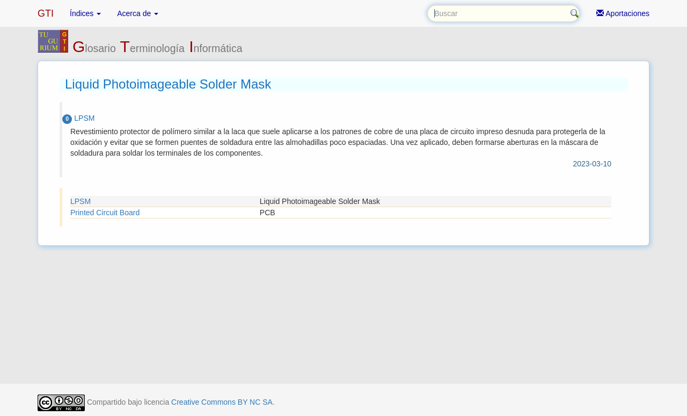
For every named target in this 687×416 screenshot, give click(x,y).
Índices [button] (85, 13)
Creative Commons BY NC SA (222, 402)
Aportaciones (622, 13)
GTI (46, 13)
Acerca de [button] (137, 13)
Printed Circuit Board (105, 212)
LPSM (80, 201)
